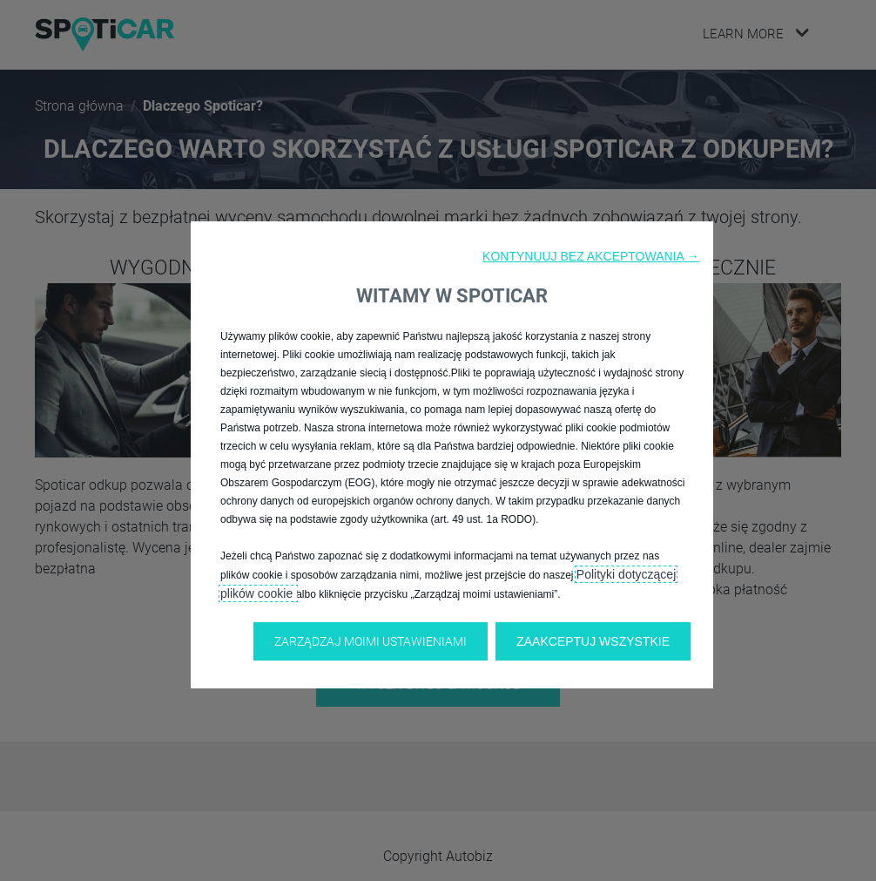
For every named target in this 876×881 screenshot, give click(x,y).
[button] (590, 256)
